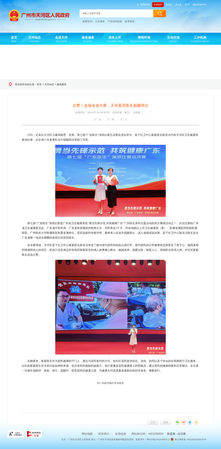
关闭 (165, 422)
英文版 (178, 4)
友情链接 (120, 433)
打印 (153, 422)
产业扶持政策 (115, 21)
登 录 (187, 4)
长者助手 (158, 4)
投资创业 (129, 21)
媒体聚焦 (61, 84)
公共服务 (100, 21)
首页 (39, 84)
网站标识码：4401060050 (148, 433)
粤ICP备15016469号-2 (158, 439)
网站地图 (87, 433)
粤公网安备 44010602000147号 (190, 439)
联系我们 (103, 433)
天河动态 (49, 84)
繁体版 (169, 4)
